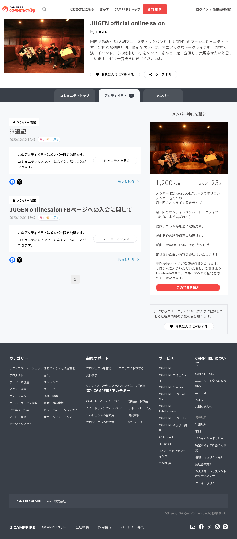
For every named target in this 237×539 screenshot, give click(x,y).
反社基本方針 (203, 464)
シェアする (162, 74)
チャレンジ (51, 382)
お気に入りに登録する (115, 74)
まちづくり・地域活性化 (59, 368)
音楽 (47, 375)
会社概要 (82, 527)
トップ (74, 95)
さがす (104, 9)
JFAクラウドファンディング (172, 453)
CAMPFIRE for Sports (172, 418)
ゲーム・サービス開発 (23, 403)
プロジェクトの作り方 (100, 415)
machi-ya (165, 463)
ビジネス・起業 (19, 410)
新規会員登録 (222, 9)
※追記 (17, 131)
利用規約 (200, 424)
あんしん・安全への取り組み (210, 383)
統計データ (135, 422)
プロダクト (16, 375)
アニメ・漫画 (17, 389)
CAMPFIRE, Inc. (56, 527)
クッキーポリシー (206, 483)
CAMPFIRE (165, 368)
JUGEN (101, 32)
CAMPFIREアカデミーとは (102, 401)
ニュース (200, 393)
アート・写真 (17, 417)
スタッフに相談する (131, 368)
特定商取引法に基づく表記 (210, 447)
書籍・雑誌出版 (54, 403)
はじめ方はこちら (82, 9)
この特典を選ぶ (187, 287)
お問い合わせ (203, 406)
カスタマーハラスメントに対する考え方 (210, 473)
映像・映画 (51, 396)
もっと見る (128, 181)
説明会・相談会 (138, 401)
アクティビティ (119, 95)
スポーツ (49, 389)
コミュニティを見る (115, 160)
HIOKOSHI (165, 444)
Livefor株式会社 (56, 501)
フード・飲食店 (19, 382)
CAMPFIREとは (204, 374)
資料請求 (155, 9)
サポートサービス (139, 408)
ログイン (202, 9)
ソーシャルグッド (20, 424)
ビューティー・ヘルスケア (60, 410)
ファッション (17, 396)
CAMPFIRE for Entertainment (168, 408)
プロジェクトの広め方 (100, 422)
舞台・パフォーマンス (58, 417)
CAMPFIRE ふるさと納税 (173, 427)
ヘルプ (199, 400)
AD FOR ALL (166, 437)
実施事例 (134, 415)
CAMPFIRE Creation (171, 387)
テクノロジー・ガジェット (26, 368)
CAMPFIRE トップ (127, 9)
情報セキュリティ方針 (209, 457)
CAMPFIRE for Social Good (172, 396)
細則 (198, 431)
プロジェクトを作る (98, 368)
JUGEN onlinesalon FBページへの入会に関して (70, 209)
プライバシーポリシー (209, 438)
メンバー (163, 95)
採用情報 (104, 527)
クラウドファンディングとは (104, 408)
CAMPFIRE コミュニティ (173, 377)
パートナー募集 (132, 527)
